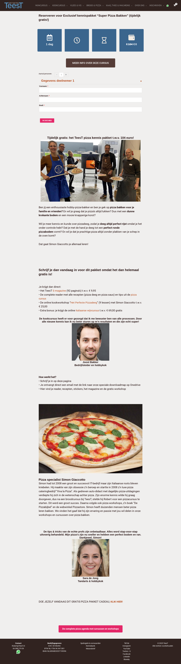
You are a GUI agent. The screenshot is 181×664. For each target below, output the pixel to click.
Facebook (126, 654)
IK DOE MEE (47, 121)
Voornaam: (43, 87)
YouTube (126, 649)
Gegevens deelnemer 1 (59, 81)
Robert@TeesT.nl (18, 646)
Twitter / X (127, 651)
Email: (42, 106)
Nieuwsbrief (90, 649)
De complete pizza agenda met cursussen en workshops (90, 629)
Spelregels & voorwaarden (90, 644)
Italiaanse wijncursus (88, 310)
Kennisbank (90, 646)
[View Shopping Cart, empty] (175, 6)
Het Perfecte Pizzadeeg (84, 302)
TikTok (126, 644)
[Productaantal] (61, 75)
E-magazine (59, 291)
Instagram (127, 646)
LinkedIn (126, 657)
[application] (52, 5)
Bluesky (127, 659)
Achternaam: (44, 96)
